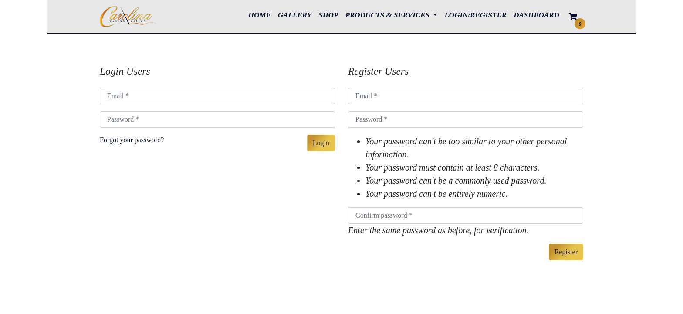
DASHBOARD (536, 15)
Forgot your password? (132, 139)
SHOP (330, 14)
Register (566, 252)
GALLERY (296, 14)
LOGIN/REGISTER (475, 15)
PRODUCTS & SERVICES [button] (388, 15)
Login (321, 143)
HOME (261, 14)
